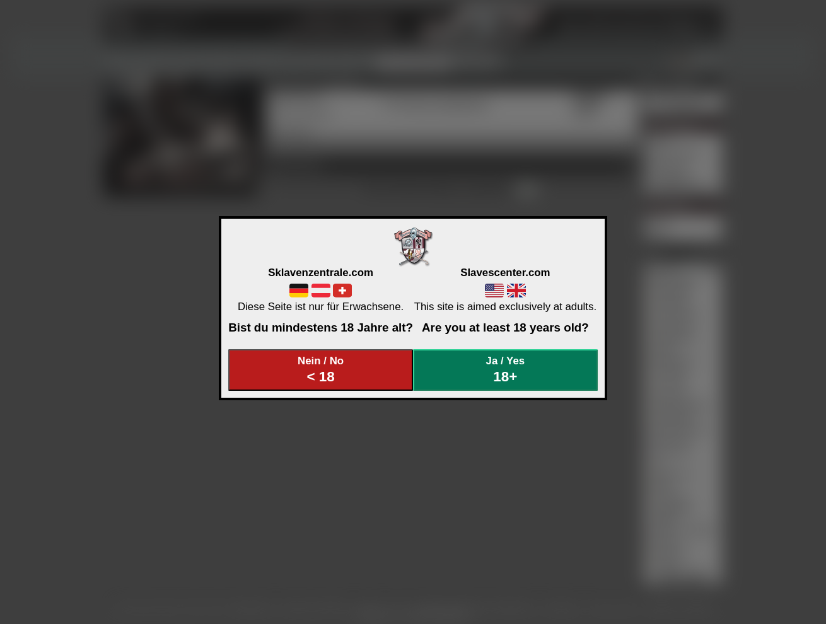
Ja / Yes (505, 369)
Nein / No (321, 369)
